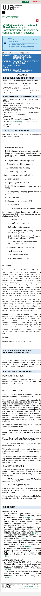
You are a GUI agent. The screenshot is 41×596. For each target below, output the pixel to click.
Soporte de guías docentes (31, 586)
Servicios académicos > (13, 16)
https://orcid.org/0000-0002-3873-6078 (24, 122)
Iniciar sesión (36, 1)
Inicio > (4, 16)
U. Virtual (25, 1)
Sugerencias (35, 588)
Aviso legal (28, 588)
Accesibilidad (20, 588)
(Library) (26, 518)
